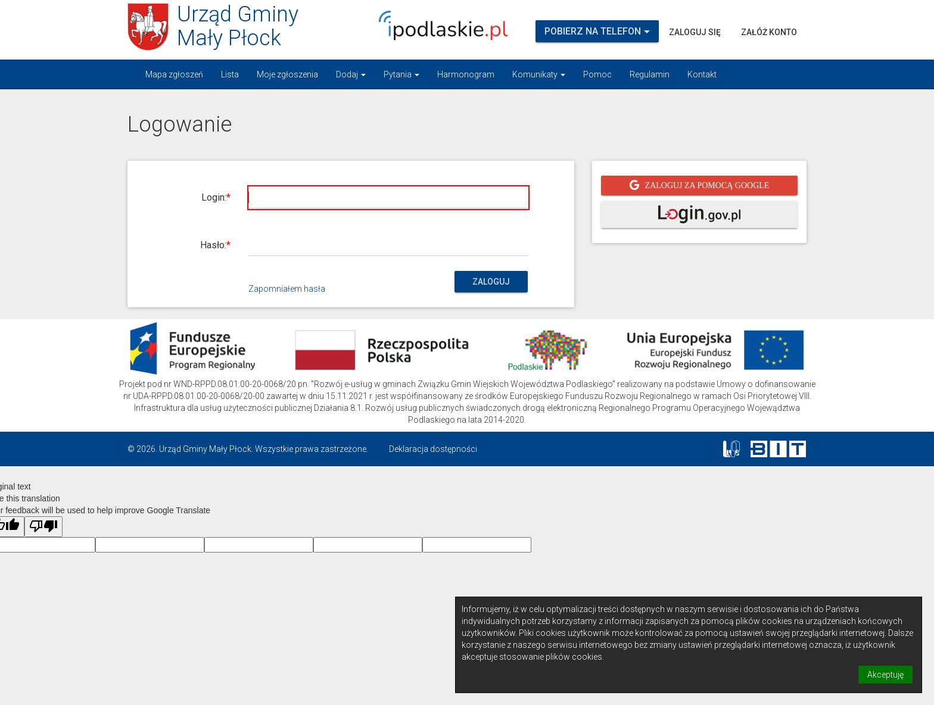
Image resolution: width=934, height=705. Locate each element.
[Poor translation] (43, 526)
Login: (213, 197)
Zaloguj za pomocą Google (707, 185)
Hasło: (213, 245)
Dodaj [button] (351, 74)
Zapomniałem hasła (286, 289)
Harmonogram (465, 74)
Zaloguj (491, 281)
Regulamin (650, 74)
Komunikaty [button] (538, 74)
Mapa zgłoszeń (174, 74)
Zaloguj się (695, 32)
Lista (230, 74)
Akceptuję (885, 674)
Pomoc (597, 74)
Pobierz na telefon (597, 31)
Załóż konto (769, 32)
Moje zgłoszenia (287, 74)
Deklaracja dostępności (433, 449)
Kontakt (702, 74)
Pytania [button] (401, 74)
